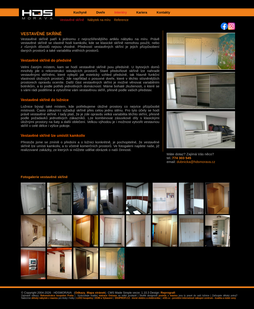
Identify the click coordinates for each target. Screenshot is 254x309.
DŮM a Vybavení (103, 298)
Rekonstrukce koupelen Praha (57, 295)
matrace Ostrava (108, 295)
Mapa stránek (96, 292)
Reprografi (168, 292)
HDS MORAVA (39, 18)
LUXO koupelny (84, 298)
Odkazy (80, 292)
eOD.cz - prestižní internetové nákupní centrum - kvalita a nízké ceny (199, 298)
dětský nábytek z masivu (45, 298)
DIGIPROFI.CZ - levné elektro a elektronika (137, 298)
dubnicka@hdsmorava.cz (196, 162)
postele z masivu (168, 295)
